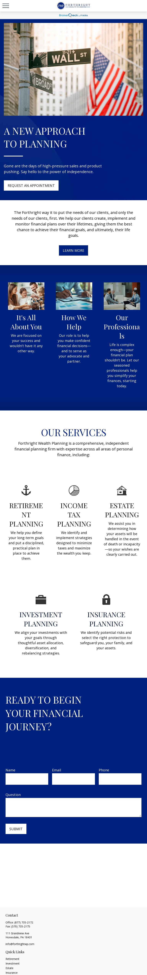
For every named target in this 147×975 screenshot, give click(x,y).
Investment (13, 963)
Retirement (12, 959)
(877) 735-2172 (23, 922)
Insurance (12, 972)
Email (56, 770)
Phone (104, 770)
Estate (9, 968)
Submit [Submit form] (16, 829)
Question (13, 794)
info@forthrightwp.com (20, 944)
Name (10, 770)
